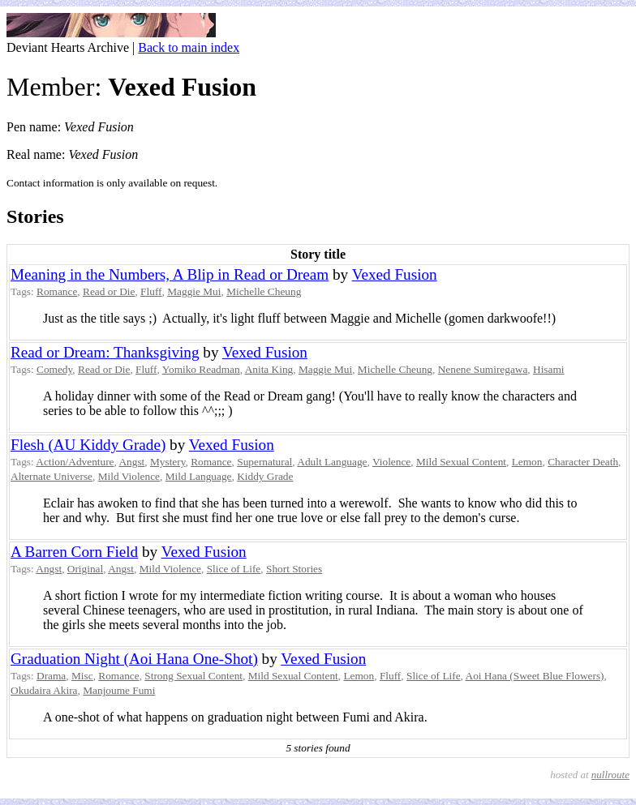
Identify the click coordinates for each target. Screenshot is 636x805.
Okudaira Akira (44, 690)
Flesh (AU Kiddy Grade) (88, 444)
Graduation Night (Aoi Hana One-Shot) (134, 658)
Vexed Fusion (394, 274)
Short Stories (294, 569)
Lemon (527, 462)
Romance (57, 291)
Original (85, 569)
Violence (391, 462)
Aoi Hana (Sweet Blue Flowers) (535, 676)
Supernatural (264, 462)
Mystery (168, 462)
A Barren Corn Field (74, 551)
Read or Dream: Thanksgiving (105, 352)
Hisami (549, 369)
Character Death (583, 462)
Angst (131, 462)
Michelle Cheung (263, 291)
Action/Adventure (75, 462)
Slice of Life (234, 569)
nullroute (610, 775)
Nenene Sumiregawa (483, 369)
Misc (82, 676)
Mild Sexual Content (461, 462)
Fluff (150, 291)
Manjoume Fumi (119, 690)
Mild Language (198, 476)
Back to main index (188, 47)
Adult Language (332, 462)
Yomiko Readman (201, 369)
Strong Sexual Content (193, 676)
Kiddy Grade (265, 476)
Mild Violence (129, 476)
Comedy (54, 369)
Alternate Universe (51, 476)
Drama (51, 676)
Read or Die (109, 291)
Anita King (269, 369)
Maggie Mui (194, 291)
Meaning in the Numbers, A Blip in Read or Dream (170, 274)
